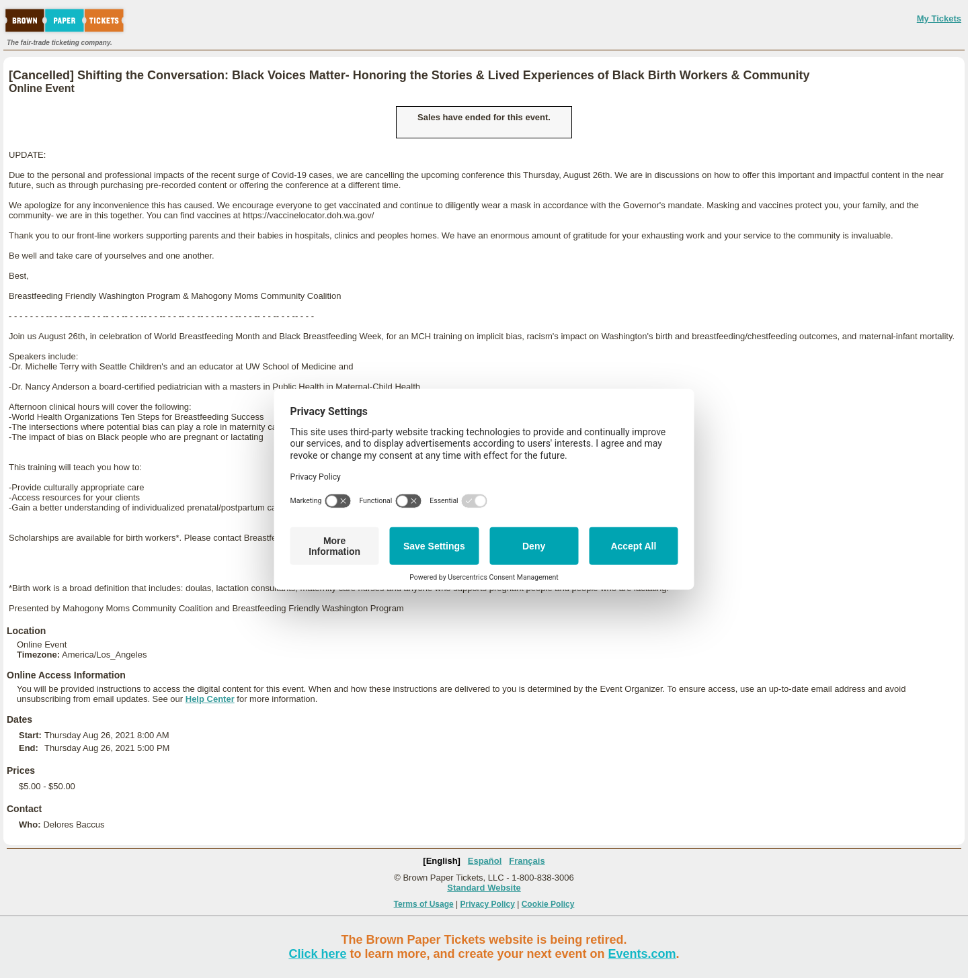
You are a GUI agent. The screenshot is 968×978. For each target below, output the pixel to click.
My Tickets (939, 18)
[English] (441, 861)
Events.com (642, 954)
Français (526, 861)
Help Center (210, 699)
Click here (317, 954)
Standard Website (484, 888)
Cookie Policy (548, 904)
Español (485, 861)
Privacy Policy (487, 904)
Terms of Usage (424, 904)
